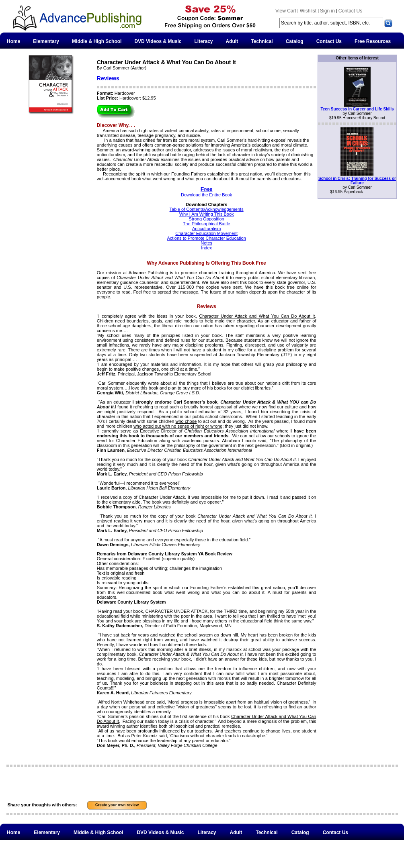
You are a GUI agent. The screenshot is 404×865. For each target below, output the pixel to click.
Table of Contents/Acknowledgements (207, 209)
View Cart (285, 11)
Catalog (295, 41)
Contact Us (350, 11)
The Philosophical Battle (206, 223)
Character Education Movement (206, 233)
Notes (206, 243)
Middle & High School (96, 41)
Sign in (327, 11)
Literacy (204, 41)
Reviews (108, 78)
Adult (232, 41)
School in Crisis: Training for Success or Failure (357, 180)
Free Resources (373, 41)
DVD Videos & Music (157, 41)
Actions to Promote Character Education (206, 238)
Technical (262, 41)
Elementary (46, 41)
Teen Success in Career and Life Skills (357, 109)
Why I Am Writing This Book (206, 214)
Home (13, 41)
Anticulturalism (206, 228)
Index (206, 247)
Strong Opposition (206, 218)
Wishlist (308, 11)
